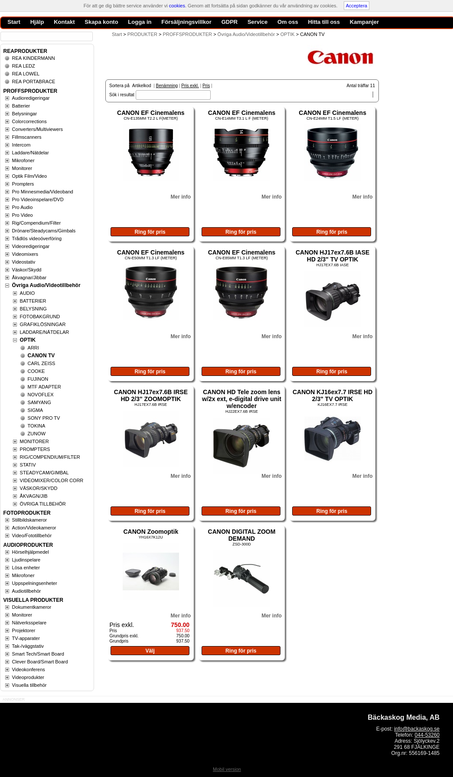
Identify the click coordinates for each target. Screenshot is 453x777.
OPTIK (28, 340)
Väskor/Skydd (27, 269)
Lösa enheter (26, 567)
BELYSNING (33, 308)
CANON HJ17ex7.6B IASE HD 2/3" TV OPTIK (332, 256)
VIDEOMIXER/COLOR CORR (52, 480)
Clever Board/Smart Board (40, 661)
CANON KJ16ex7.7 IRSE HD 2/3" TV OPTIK (332, 395)
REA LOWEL (26, 73)
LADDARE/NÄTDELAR (44, 332)
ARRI (33, 347)
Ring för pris (149, 232)
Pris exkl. (190, 85)
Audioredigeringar (31, 98)
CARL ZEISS (41, 363)
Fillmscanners (27, 137)
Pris (206, 85)
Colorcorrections (29, 121)
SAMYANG (39, 402)
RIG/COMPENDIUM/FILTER (50, 457)
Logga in (139, 22)
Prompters (23, 183)
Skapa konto (101, 22)
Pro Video (22, 215)
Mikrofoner (23, 160)
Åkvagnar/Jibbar (29, 277)
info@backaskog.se (417, 729)
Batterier (21, 105)
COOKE (36, 371)
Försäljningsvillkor (186, 22)
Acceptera (357, 5)
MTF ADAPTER (44, 386)
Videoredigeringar (31, 246)
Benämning (167, 85)
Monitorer (22, 168)
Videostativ (24, 261)
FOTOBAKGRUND (40, 316)
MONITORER (34, 441)
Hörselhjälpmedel (30, 552)
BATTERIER (33, 301)
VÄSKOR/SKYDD (39, 488)
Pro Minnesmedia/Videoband (42, 191)
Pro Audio (22, 207)
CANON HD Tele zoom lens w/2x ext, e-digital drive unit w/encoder (241, 398)
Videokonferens (28, 669)
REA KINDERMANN (33, 58)
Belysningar (24, 113)
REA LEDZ (23, 66)
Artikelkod (141, 85)
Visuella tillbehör (29, 685)
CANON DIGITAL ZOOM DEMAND (242, 535)
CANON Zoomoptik (150, 531)
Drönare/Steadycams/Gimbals (44, 230)
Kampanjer (364, 22)
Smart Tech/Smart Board (38, 653)
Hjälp (37, 22)
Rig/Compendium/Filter (36, 222)
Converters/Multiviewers (37, 129)
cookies (177, 5)
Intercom (21, 144)
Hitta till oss (324, 22)
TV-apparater (26, 638)
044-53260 (427, 735)
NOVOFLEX (41, 394)
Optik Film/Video (29, 176)
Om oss (287, 22)
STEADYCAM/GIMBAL (44, 472)
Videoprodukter (28, 677)
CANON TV (41, 356)
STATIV (28, 464)
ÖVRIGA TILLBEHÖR (43, 503)
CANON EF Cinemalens (151, 112)
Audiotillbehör (26, 591)
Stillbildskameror (29, 519)
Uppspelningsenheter (34, 583)
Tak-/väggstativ (28, 646)
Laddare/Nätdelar (30, 152)
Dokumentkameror (31, 607)
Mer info (180, 197)
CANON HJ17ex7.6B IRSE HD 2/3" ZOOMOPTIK (151, 395)
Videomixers (25, 254)
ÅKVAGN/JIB (34, 496)
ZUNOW (37, 433)
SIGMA (35, 410)
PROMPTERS (35, 449)
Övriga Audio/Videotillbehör (46, 285)
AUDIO (27, 293)
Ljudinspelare (26, 559)
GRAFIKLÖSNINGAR (43, 324)
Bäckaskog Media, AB (404, 717)
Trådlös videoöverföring (37, 238)
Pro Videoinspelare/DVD (38, 199)
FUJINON (38, 379)
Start (117, 34)
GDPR (230, 22)
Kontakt (64, 22)
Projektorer (24, 630)
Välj (149, 651)
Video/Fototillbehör (32, 535)
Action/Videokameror (34, 527)
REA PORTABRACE (33, 81)
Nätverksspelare (29, 622)
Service (257, 22)
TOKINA (37, 425)
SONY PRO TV (44, 418)
